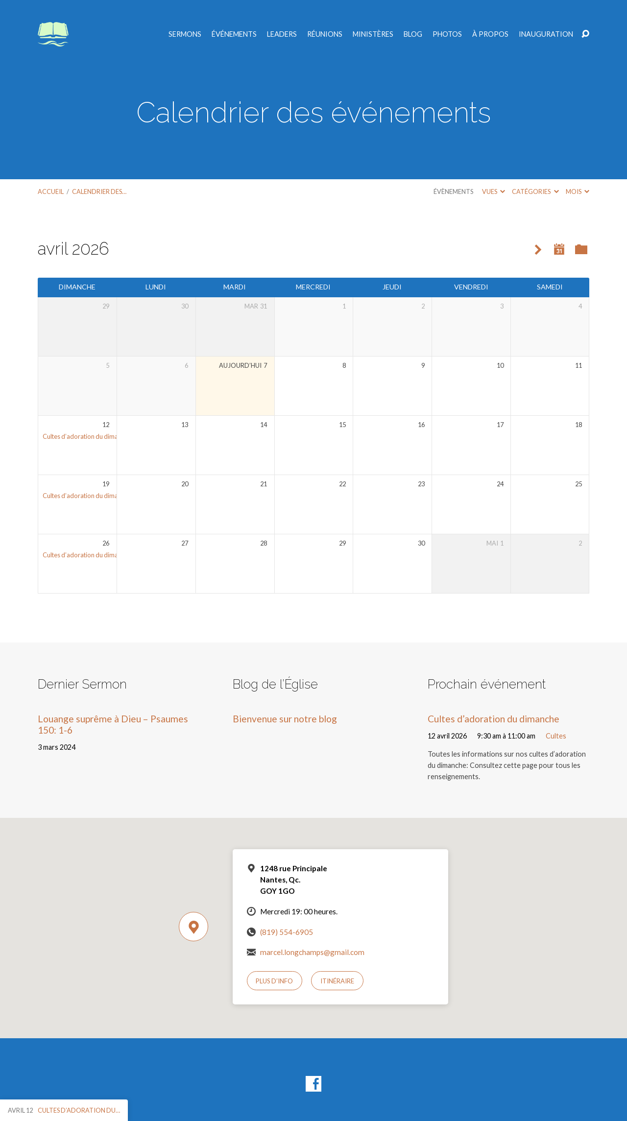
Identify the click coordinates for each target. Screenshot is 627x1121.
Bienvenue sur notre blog (285, 718)
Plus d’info (274, 981)
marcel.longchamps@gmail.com (312, 952)
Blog (413, 34)
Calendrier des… (99, 191)
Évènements (453, 191)
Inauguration (546, 34)
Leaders (282, 34)
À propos (490, 34)
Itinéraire (337, 981)
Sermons (185, 34)
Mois (577, 191)
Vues (493, 191)
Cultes (556, 736)
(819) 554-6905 (286, 932)
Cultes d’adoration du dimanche (87, 436)
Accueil (51, 191)
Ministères (373, 34)
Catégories (535, 191)
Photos (447, 34)
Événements (234, 34)
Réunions (324, 34)
